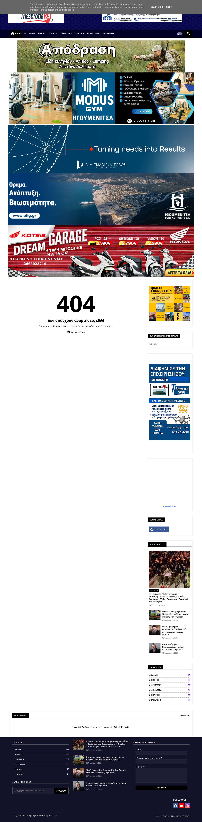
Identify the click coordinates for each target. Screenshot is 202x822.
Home (18, 33)
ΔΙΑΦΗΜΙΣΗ (109, 33)
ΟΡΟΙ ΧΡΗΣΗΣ (182, 816)
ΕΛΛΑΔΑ (53, 33)
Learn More (157, 7)
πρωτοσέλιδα (169, 506)
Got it (169, 7)
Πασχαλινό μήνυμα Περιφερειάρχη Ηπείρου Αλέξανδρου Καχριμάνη (173, 647)
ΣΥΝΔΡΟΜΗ (170, 700)
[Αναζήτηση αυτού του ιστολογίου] (33, 791)
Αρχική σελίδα (76, 332)
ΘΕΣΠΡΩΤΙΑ (29, 33)
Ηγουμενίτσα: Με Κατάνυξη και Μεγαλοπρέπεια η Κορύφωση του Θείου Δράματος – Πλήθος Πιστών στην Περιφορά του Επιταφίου (168, 598)
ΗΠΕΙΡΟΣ (42, 33)
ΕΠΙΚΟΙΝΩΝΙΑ (93, 33)
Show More (184, 715)
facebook (161, 529)
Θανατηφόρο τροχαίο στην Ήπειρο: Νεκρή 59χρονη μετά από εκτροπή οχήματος (175, 614)
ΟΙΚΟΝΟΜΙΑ (66, 33)
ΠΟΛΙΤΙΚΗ (79, 33)
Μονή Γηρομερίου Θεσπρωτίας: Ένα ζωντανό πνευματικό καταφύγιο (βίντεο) (174, 630)
